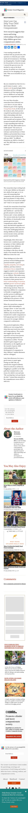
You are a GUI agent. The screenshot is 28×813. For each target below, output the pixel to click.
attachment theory (9, 269)
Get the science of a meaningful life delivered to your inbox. (10, 411)
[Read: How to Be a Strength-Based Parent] (15, 518)
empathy (6, 265)
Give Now (14, 806)
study (9, 88)
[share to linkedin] (12, 47)
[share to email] (15, 47)
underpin (16, 273)
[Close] (26, 792)
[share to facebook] (5, 47)
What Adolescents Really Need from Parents (14, 567)
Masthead (13, 779)
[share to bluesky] (8, 47)
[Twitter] (7, 788)
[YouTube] (13, 788)
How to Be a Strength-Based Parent (14, 527)
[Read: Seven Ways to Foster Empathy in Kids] (15, 477)
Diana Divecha (9, 509)
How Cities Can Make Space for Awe (12, 679)
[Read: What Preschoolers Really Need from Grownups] (15, 538)
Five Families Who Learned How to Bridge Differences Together (14, 646)
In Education (8, 4)
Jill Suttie (8, 489)
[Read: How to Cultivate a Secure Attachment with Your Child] (15, 498)
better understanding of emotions (14, 281)
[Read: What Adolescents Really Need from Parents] (15, 559)
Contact (22, 779)
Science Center (13, 2)
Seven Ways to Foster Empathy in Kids (14, 486)
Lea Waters (8, 529)
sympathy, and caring (16, 265)
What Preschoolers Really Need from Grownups (13, 547)
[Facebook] (9, 788)
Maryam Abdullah (10, 44)
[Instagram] (19, 788)
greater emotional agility (17, 283)
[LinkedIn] (16, 788)
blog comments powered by (15, 584)
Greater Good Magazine (14, 10)
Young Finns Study (9, 109)
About (5, 779)
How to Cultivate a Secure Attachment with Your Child (12, 506)
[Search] (24, 15)
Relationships (9, 17)
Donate (14, 783)
